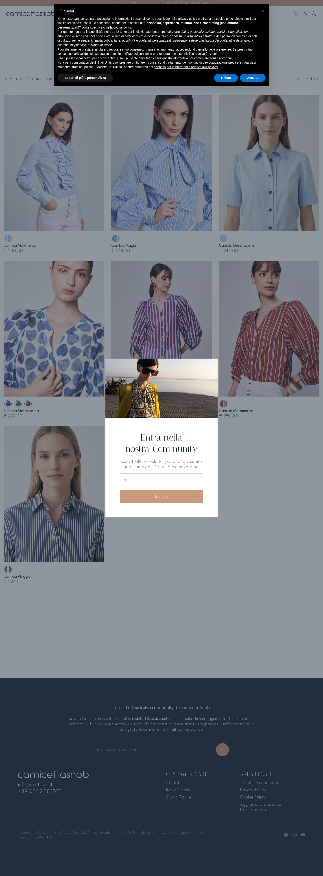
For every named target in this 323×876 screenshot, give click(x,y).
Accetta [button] (252, 78)
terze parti (127, 31)
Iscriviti (161, 497)
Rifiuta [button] (226, 78)
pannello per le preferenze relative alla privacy (186, 67)
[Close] (211, 365)
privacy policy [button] (187, 18)
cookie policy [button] (122, 27)
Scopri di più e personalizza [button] (85, 78)
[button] (263, 10)
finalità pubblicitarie (107, 40)
